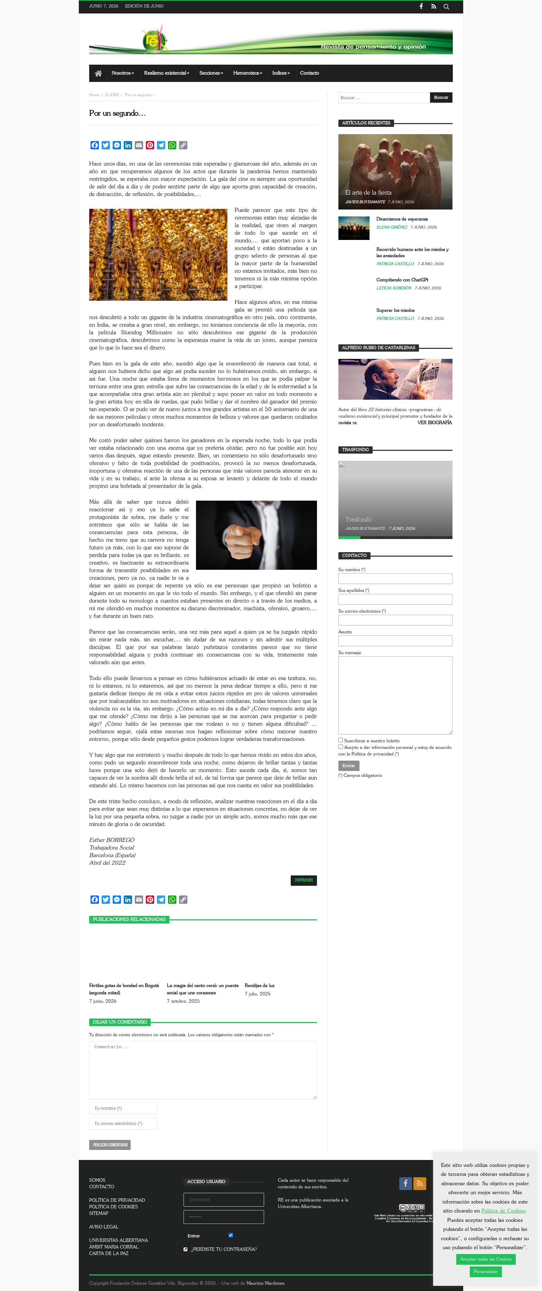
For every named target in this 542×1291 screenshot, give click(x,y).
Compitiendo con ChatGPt (402, 280)
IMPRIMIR (304, 880)
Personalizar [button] (486, 1272)
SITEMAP (98, 1213)
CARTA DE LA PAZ (109, 1253)
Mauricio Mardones (265, 1283)
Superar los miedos (395, 310)
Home (94, 95)
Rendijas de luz (260, 985)
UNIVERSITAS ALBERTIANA (118, 1240)
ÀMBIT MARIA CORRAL (114, 1246)
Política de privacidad (373, 754)
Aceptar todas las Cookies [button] (486, 1259)
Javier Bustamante (365, 202)
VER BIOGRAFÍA (435, 423)
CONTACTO (101, 1186)
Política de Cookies (503, 1211)
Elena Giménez (392, 227)
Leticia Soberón (394, 288)
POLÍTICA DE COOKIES (113, 1206)
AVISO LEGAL (104, 1226)
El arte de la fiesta (368, 193)
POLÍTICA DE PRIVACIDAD (117, 1200)
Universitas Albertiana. (300, 1206)
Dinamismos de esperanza (402, 219)
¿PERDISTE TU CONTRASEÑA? (220, 1249)
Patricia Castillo (395, 264)
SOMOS (97, 1180)
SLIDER (112, 95)
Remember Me (246, 1235)
